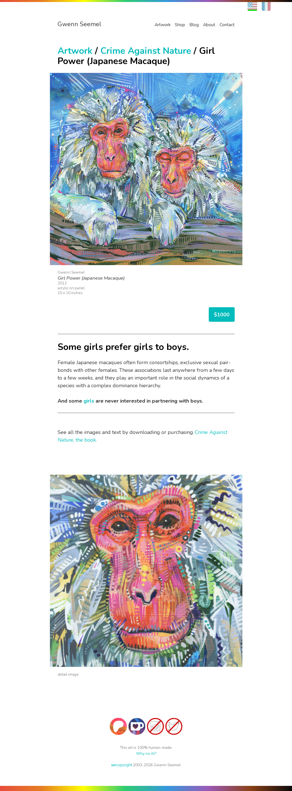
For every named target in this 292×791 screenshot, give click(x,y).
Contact (227, 25)
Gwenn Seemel (79, 24)
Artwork (163, 25)
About (209, 25)
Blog (194, 25)
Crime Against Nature (145, 51)
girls (89, 400)
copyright (121, 765)
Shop (180, 25)
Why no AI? (146, 753)
